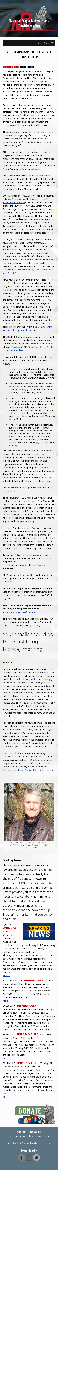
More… (6, 975)
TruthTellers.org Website (27, 679)
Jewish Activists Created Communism (36, 770)
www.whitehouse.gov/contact (19, 612)
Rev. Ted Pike (32, 848)
